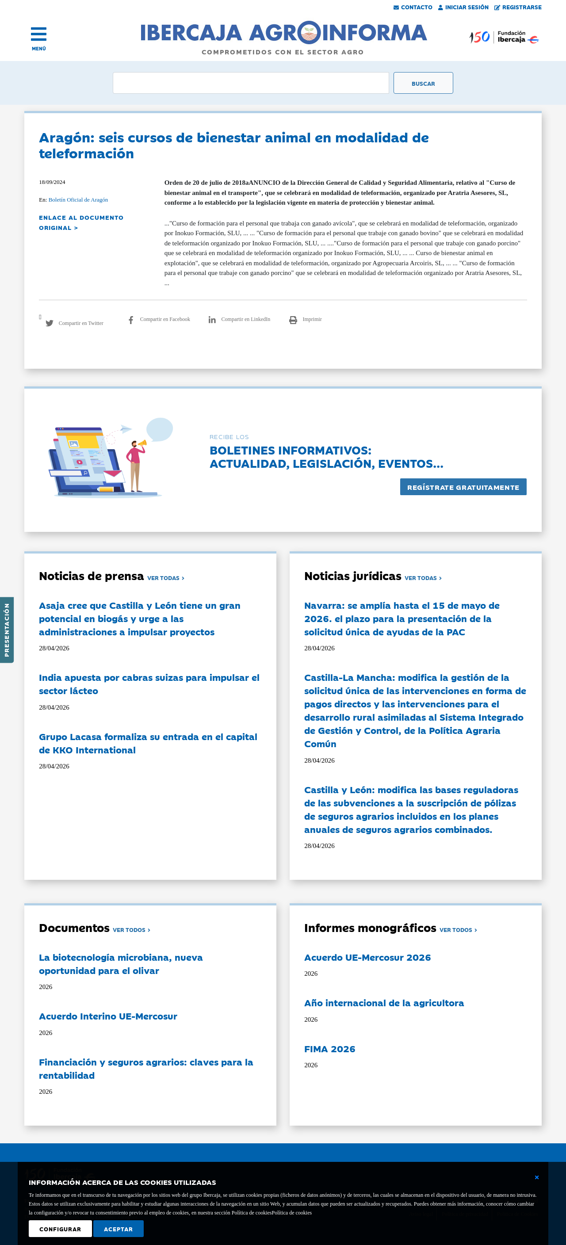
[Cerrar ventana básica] (537, 1177)
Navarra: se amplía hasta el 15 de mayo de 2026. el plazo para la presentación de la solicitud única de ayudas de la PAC (402, 618)
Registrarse (518, 7)
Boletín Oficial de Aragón (78, 199)
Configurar (60, 1229)
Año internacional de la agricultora (384, 1002)
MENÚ (39, 48)
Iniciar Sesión (463, 7)
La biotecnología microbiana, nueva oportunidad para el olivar (121, 963)
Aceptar (118, 1229)
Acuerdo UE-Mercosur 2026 (367, 956)
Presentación (6, 630)
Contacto (413, 7)
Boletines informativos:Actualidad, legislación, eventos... (327, 456)
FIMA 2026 (330, 1048)
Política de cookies (292, 1213)
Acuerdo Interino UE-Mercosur (108, 1015)
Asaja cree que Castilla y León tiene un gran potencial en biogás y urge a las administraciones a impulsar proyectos (140, 618)
